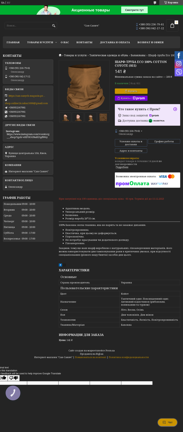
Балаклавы (138, 55)
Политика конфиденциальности (129, 357)
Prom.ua (110, 350)
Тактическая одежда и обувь (108, 55)
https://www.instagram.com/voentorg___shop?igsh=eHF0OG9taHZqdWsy (28, 136)
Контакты (84, 42)
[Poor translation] (14, 378)
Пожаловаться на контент (90, 357)
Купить (132, 91)
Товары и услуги (40, 42)
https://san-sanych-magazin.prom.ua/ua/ (27, 95)
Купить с (133, 98)
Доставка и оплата (115, 42)
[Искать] (53, 26)
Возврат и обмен (150, 42)
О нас (65, 42)
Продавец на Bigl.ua (91, 353)
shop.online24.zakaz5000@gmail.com (26, 103)
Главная (13, 42)
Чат (167, 422)
